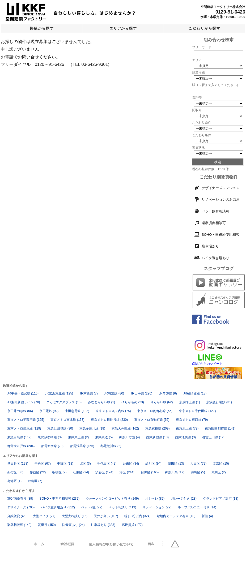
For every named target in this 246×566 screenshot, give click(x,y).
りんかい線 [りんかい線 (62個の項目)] (161, 402)
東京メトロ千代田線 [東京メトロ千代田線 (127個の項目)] (197, 411)
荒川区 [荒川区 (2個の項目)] (218, 472)
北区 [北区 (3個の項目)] (85, 463)
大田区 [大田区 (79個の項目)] (198, 463)
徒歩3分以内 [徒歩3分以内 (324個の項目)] (137, 516)
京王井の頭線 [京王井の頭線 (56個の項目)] (20, 411)
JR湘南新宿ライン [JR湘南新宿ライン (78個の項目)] (23, 402)
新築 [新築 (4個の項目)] (207, 516)
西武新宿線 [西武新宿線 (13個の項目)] (157, 437)
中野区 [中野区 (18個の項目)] (65, 463)
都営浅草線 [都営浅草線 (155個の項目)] (82, 446)
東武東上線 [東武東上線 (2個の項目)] (78, 437)
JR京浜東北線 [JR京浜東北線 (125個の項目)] (59, 393)
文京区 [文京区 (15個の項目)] (221, 463)
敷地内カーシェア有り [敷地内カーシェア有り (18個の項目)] (176, 516)
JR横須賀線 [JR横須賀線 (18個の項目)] (194, 393)
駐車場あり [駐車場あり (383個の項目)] (103, 525)
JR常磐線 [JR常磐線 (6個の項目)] (168, 393)
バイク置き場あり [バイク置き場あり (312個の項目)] (58, 507)
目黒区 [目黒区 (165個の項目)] (150, 472)
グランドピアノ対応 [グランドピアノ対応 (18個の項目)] (220, 498)
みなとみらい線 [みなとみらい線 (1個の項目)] (101, 402)
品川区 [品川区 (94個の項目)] (153, 463)
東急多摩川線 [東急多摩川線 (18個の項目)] (92, 428)
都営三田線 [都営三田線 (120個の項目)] (214, 437)
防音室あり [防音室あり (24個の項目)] (73, 525)
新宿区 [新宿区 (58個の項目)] (15, 472)
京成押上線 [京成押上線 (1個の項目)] (189, 402)
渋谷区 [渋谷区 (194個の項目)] (104, 472)
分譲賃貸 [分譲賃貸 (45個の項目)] (17, 516)
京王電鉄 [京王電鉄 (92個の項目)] (49, 411)
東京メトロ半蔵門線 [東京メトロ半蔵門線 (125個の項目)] (25, 420)
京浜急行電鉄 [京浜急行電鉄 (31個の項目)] (219, 402)
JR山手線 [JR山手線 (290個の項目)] (141, 393)
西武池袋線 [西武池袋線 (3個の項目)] (185, 437)
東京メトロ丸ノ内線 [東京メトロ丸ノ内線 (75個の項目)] (113, 411)
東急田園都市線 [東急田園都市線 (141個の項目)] (220, 428)
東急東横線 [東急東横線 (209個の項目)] (157, 428)
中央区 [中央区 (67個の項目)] (43, 463)
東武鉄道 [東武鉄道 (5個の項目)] (104, 437)
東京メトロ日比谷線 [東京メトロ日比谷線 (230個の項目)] (109, 420)
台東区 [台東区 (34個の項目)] (131, 463)
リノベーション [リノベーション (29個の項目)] (156, 507)
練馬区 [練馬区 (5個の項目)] (198, 472)
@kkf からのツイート (207, 364)
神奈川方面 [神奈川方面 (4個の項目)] (129, 437)
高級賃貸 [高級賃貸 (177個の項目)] (132, 525)
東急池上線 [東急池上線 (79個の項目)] (187, 428)
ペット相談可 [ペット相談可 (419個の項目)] (122, 507)
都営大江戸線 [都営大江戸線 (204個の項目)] (21, 446)
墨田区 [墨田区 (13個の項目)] (176, 463)
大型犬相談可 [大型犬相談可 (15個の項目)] (74, 516)
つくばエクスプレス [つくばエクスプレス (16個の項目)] (64, 402)
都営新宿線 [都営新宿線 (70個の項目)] (52, 446)
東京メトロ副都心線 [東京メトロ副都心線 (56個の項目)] (154, 411)
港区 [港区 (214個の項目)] (127, 472)
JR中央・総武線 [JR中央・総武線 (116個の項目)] (23, 393)
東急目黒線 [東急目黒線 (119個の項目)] (19, 437)
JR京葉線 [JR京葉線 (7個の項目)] (88, 393)
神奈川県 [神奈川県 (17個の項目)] (174, 472)
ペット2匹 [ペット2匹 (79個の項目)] (91, 507)
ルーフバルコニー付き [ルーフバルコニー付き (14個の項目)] (197, 507)
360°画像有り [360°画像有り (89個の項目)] (20, 498)
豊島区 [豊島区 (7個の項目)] (35, 481)
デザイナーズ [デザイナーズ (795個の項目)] (21, 507)
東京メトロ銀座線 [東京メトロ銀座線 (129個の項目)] (24, 428)
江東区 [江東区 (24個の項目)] (81, 472)
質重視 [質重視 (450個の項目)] (47, 525)
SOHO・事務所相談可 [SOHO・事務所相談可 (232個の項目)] (60, 498)
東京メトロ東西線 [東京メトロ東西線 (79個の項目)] (192, 420)
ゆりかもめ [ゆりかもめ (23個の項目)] (132, 402)
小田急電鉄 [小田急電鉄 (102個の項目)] (77, 411)
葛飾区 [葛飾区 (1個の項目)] (14, 481)
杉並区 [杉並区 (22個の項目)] (38, 472)
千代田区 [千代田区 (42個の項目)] (107, 463)
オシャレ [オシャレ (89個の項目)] (155, 498)
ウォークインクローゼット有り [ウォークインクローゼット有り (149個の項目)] (112, 498)
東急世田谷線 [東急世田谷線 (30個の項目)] (60, 428)
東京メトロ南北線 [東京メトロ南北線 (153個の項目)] (67, 420)
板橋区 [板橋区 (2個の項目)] (59, 472)
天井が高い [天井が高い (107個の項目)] (106, 516)
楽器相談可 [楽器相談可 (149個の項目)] (19, 525)
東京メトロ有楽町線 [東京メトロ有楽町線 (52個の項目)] (151, 420)
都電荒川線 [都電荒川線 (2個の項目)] (110, 446)
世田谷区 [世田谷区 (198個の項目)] (17, 463)
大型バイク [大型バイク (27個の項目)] (44, 516)
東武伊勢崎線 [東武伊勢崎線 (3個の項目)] (50, 437)
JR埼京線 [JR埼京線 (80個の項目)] (114, 393)
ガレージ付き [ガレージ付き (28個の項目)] (184, 498)
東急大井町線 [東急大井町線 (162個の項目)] (125, 428)
